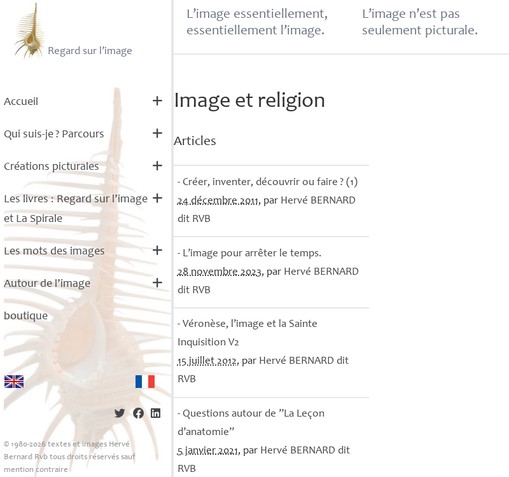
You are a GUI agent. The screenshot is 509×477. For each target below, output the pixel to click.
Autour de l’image (47, 284)
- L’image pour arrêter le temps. (249, 254)
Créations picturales (51, 167)
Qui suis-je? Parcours (54, 135)
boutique (26, 316)
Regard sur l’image (71, 30)
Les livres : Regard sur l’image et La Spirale (76, 209)
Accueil (21, 102)
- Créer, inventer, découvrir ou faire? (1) (268, 182)
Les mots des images (54, 252)
